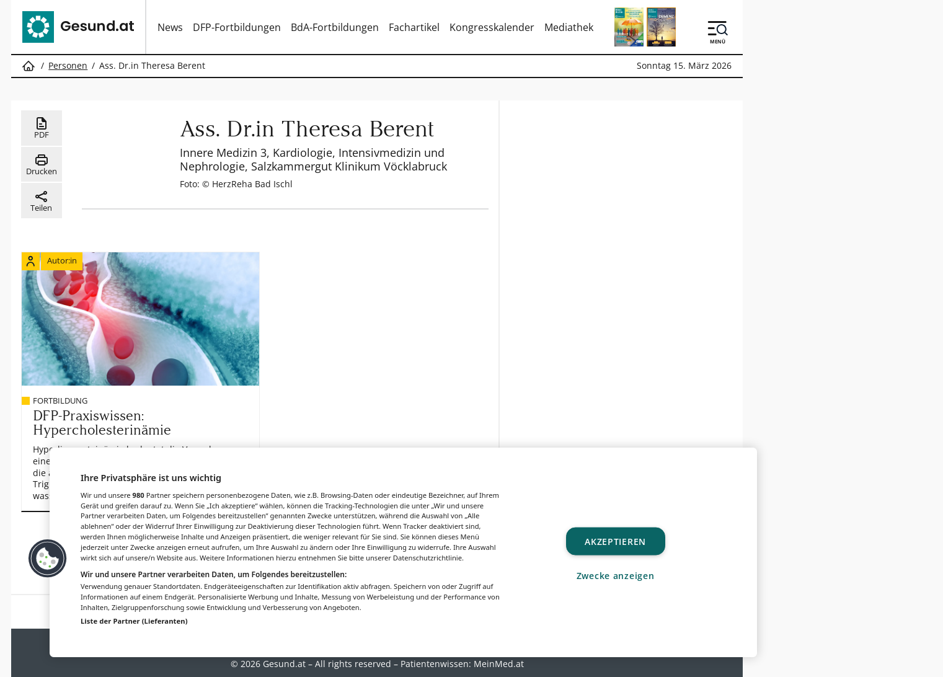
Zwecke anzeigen (616, 575)
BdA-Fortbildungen (335, 27)
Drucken (41, 165)
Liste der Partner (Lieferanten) (134, 621)
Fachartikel (414, 27)
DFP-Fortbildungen (237, 27)
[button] (48, 558)
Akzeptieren (615, 541)
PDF (41, 129)
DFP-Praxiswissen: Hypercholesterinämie (104, 417)
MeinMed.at (499, 660)
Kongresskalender (491, 27)
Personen (67, 65)
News (170, 27)
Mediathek (568, 27)
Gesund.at (284, 660)
